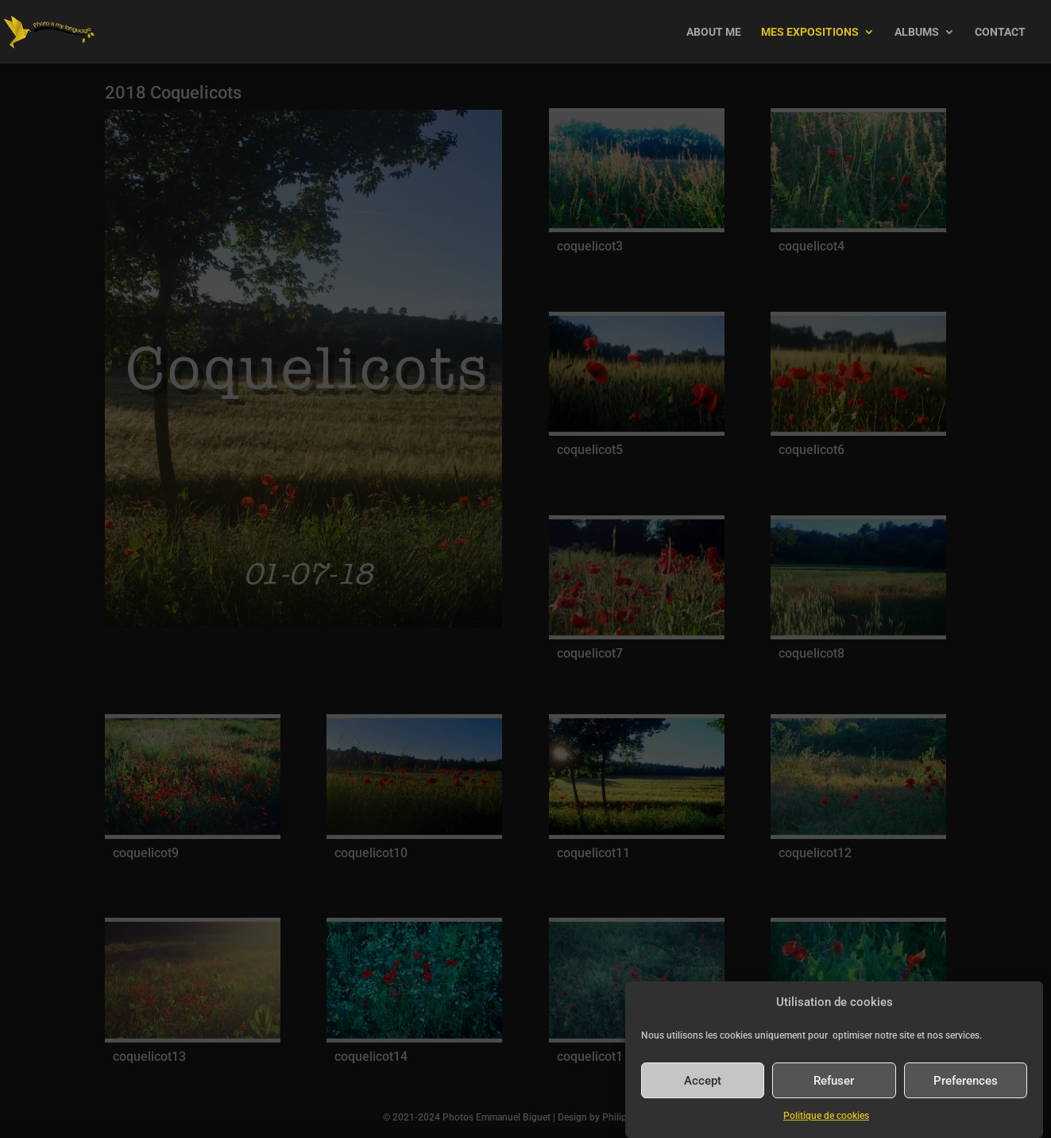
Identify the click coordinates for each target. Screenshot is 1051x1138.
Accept (702, 1081)
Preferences (965, 1081)
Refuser (833, 1081)
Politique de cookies (826, 1115)
